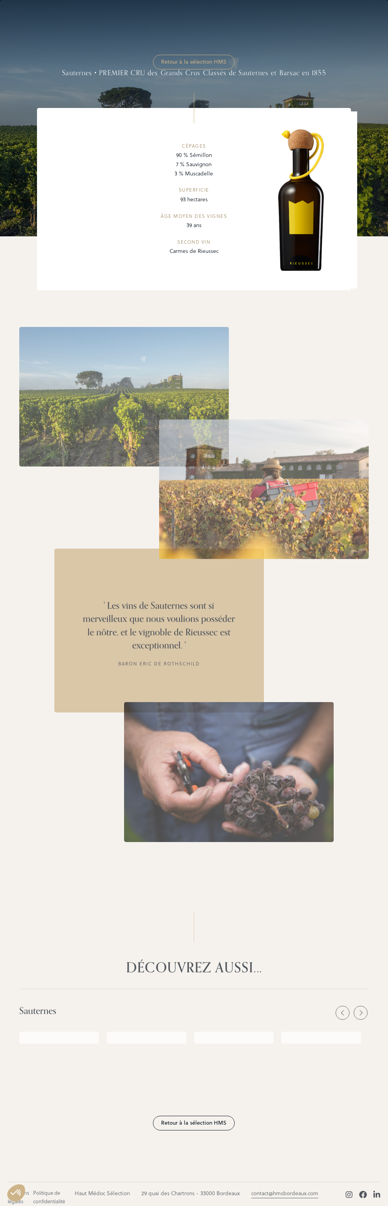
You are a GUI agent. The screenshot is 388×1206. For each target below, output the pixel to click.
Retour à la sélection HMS (194, 62)
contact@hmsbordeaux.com (284, 1198)
